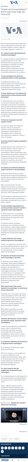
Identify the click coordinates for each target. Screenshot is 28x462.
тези (21, 49)
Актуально (4, 6)
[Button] (23, 21)
